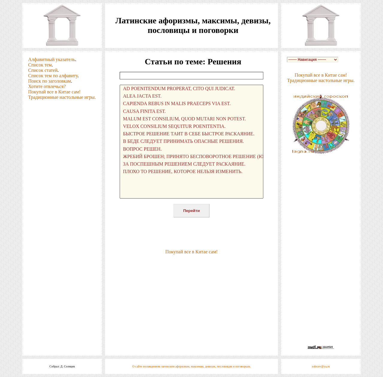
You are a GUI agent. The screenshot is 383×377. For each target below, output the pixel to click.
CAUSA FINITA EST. (191, 111)
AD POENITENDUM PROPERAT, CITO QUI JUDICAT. (191, 89)
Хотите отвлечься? (47, 86)
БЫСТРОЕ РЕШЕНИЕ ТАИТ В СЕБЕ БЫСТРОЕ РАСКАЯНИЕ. (191, 134)
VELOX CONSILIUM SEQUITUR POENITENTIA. (191, 126)
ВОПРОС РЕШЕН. (191, 149)
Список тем (40, 64)
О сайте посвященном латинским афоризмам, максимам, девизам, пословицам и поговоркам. (191, 366)
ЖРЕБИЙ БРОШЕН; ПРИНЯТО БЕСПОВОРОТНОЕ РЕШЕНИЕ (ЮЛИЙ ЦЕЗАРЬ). (191, 157)
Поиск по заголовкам (49, 81)
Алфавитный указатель (51, 59)
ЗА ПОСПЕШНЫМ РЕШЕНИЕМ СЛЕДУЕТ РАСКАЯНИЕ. (191, 164)
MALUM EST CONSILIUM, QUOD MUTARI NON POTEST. (191, 119)
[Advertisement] (191, 263)
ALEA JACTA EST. (191, 96)
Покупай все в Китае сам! (54, 91)
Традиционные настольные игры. (62, 97)
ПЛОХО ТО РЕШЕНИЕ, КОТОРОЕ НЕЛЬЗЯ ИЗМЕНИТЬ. (191, 171)
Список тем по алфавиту (52, 75)
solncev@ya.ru (321, 366)
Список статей (42, 70)
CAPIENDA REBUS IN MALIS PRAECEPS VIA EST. (191, 104)
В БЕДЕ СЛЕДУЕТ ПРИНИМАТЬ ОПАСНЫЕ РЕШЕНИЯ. (191, 141)
